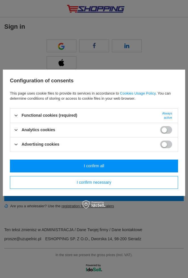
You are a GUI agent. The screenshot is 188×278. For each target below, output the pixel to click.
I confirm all (94, 166)
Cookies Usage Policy (137, 93)
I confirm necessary (94, 182)
